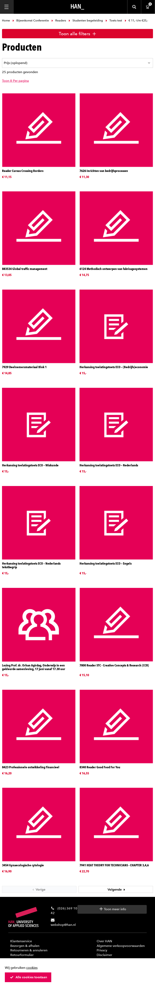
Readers (59, 20)
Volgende (117, 889)
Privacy (102, 950)
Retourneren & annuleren (28, 950)
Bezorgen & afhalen (24, 946)
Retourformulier (22, 955)
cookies (32, 968)
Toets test (114, 20)
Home (6, 20)
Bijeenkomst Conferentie (31, 20)
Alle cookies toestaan (28, 977)
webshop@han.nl (63, 925)
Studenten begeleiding (86, 20)
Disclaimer (104, 955)
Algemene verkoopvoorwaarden (121, 946)
